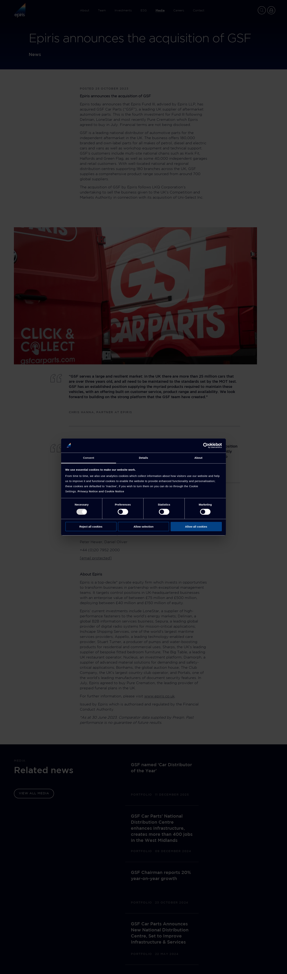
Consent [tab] (88, 457)
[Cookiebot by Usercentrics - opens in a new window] (206, 445)
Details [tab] (143, 457)
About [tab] (198, 457)
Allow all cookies (196, 526)
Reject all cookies (90, 526)
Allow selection (143, 526)
